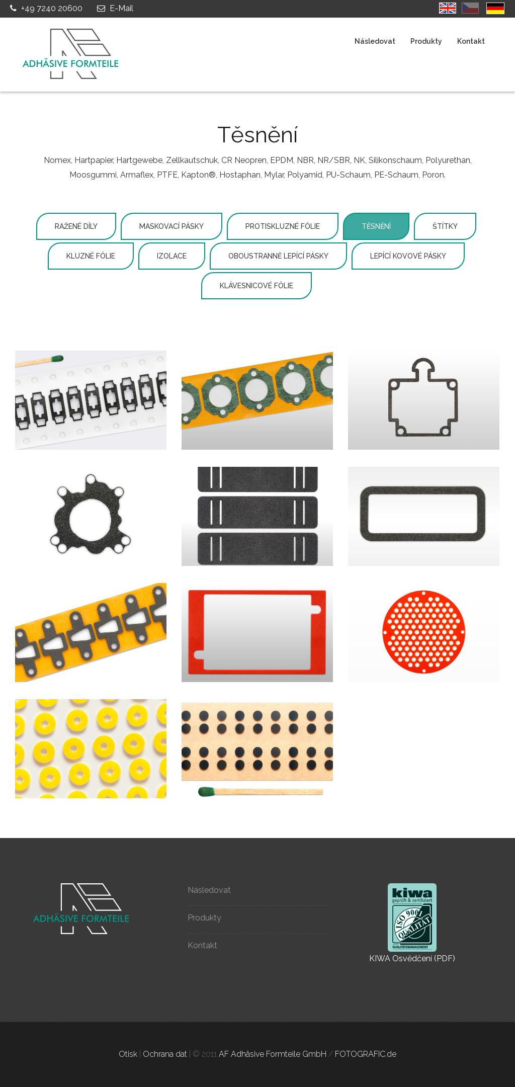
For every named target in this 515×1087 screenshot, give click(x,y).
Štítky (445, 226)
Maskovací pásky (171, 226)
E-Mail (114, 8)
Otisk (128, 1054)
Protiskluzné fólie (282, 226)
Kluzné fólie (90, 256)
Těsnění (376, 226)
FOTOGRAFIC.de (365, 1054)
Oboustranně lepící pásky (278, 256)
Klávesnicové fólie (256, 286)
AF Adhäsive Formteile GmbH (272, 1054)
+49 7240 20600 (45, 8)
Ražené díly (76, 226)
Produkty (426, 41)
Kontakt (471, 41)
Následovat (375, 41)
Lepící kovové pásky (408, 256)
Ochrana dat (165, 1054)
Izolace (172, 256)
